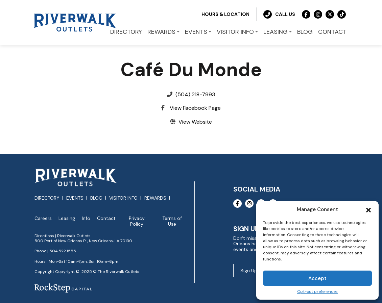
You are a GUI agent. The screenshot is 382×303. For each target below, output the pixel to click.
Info (86, 218)
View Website (195, 121)
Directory (46, 198)
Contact (106, 218)
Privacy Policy (137, 221)
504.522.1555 (62, 251)
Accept (317, 278)
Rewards (155, 198)
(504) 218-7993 (195, 94)
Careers (43, 218)
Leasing (66, 218)
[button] (368, 209)
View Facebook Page (195, 107)
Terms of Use (172, 221)
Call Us (279, 14)
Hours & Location (225, 14)
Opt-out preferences (317, 291)
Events (74, 198)
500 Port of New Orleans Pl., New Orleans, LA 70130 (83, 241)
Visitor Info (123, 198)
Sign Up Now (254, 271)
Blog (96, 198)
